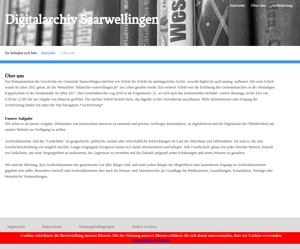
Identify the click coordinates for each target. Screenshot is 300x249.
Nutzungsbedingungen (96, 226)
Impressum (16, 226)
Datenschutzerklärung (151, 240)
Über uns (258, 5)
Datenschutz (52, 226)
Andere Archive (144, 226)
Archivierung (281, 5)
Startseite (237, 5)
